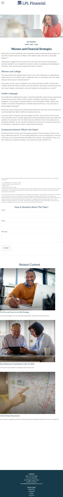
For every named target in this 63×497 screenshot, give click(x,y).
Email (3, 221)
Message (4, 231)
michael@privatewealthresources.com (31, 483)
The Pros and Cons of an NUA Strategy (14, 312)
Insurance (31, 495)
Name (3, 210)
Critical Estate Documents (10, 416)
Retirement (31, 489)
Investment (31, 491)
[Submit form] (6, 248)
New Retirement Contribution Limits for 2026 (17, 364)
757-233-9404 (34, 476)
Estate (31, 493)
